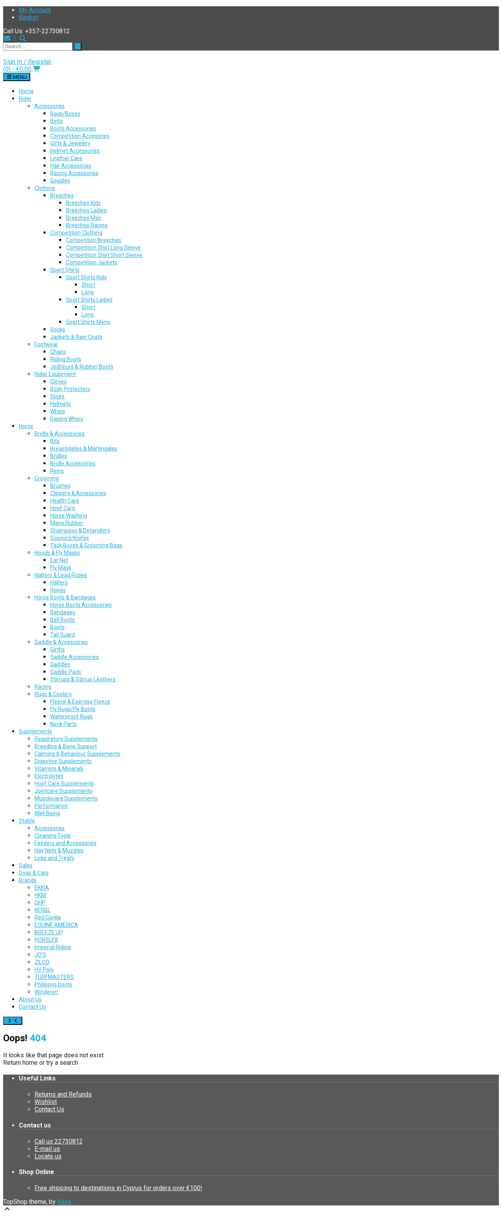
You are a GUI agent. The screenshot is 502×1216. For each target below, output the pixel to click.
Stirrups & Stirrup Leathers (83, 679)
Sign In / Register (27, 61)
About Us (30, 999)
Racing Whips (66, 419)
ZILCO (42, 962)
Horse (26, 426)
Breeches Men (84, 218)
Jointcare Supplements (64, 791)
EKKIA (42, 888)
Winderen (46, 992)
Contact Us (32, 1007)
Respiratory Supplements (66, 739)
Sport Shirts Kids (86, 277)
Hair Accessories (70, 166)
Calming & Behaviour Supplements (77, 754)
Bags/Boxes (65, 113)
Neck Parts (63, 724)
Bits (55, 441)
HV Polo (44, 969)
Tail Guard (62, 635)
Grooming (47, 478)
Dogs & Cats (34, 873)
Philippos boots (53, 984)
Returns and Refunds (63, 1094)
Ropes (58, 590)
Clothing (45, 188)
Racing (43, 687)
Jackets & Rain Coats (76, 337)
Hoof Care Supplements (64, 783)
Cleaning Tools (53, 835)
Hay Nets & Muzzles (59, 850)
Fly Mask (60, 568)
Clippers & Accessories (78, 493)
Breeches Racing (86, 225)
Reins (57, 471)
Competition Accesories (79, 136)
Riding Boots (65, 359)
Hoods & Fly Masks (57, 553)
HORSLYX (46, 940)
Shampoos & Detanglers (80, 530)
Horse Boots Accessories (81, 605)
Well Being (47, 813)
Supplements (35, 731)
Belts (56, 121)
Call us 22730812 (59, 1141)
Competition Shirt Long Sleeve (103, 247)
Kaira (64, 1201)
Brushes (60, 486)
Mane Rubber (67, 523)
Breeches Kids (83, 203)
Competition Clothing (76, 233)
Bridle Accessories (73, 463)
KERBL (43, 910)
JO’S (40, 955)
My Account (35, 10)
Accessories (50, 106)
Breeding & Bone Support (66, 746)
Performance (51, 806)
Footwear (46, 344)
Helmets (60, 404)
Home (26, 91)
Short (88, 285)
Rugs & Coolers (53, 694)
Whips (57, 411)
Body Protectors (70, 389)
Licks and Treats (55, 858)
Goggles (60, 180)
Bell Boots (62, 620)
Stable (27, 821)
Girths (57, 649)
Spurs (57, 396)
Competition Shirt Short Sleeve (104, 255)
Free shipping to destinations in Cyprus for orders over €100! (118, 1188)
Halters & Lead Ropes (61, 575)
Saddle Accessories (74, 657)
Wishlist (46, 1102)
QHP (40, 902)
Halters (59, 582)
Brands (27, 880)
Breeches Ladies (86, 210)
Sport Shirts (65, 270)
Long (88, 292)
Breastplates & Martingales (83, 448)
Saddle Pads (65, 672)
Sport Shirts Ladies (89, 300)
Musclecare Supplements (66, 798)
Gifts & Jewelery (70, 143)
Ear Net (59, 560)
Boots (57, 627)
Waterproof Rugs (71, 716)
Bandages (62, 612)
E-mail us (47, 1149)
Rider (25, 99)
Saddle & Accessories (61, 642)
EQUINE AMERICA (56, 925)
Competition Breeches (93, 240)
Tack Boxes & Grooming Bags (86, 545)
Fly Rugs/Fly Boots (72, 709)
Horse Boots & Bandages (65, 597)
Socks (57, 329)
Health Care (64, 501)
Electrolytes (49, 776)
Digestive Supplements (63, 761)
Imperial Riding (53, 947)
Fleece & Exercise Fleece (80, 701)
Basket (28, 17)
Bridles (58, 456)
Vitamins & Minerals (59, 768)
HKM (40, 895)
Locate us (48, 1156)
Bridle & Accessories (60, 434)
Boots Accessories (73, 128)
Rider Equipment (55, 374)
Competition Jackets (91, 262)
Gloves (58, 381)
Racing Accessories (74, 173)
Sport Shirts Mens (88, 322)
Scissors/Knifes (69, 538)
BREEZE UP (49, 932)
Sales (26, 865)
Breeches (62, 195)
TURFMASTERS (54, 977)
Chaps (58, 352)
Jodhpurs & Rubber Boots (81, 367)
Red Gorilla (48, 917)
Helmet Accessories (75, 151)
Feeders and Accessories (65, 843)
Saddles (60, 664)
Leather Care (66, 158)
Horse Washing (68, 515)
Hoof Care (62, 508)
